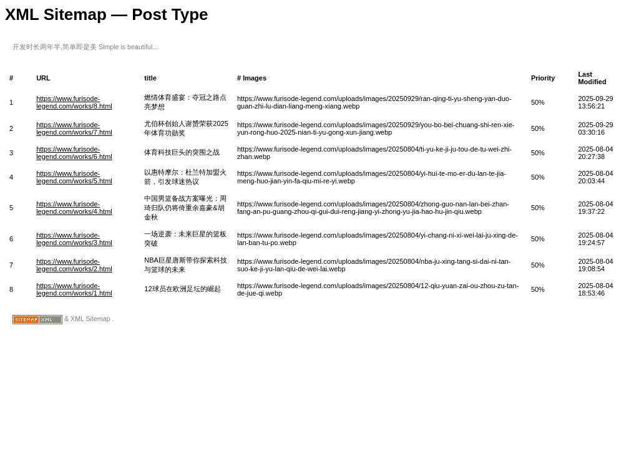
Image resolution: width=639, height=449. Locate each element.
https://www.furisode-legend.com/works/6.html (74, 152)
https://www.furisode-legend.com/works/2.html (74, 265)
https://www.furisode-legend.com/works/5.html (74, 177)
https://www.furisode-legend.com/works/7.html (74, 128)
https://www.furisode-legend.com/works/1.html (74, 289)
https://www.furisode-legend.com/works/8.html (74, 102)
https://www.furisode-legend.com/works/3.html (74, 238)
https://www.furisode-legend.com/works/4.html (74, 207)
